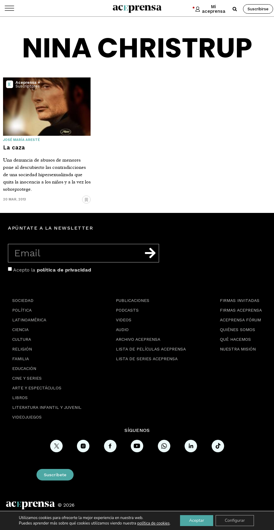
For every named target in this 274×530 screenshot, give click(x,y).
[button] (235, 9)
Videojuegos (27, 417)
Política (22, 310)
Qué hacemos (235, 339)
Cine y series (27, 378)
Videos (123, 319)
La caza (14, 147)
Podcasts (127, 310)
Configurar (235, 520)
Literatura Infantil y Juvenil (47, 407)
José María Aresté (21, 140)
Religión (22, 349)
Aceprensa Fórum (240, 319)
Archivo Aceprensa (138, 339)
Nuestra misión (238, 349)
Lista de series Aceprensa (147, 358)
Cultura (21, 339)
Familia (20, 358)
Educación (24, 368)
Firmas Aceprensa (241, 310)
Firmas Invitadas (239, 300)
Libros (20, 397)
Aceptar (196, 520)
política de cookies (153, 523)
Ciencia (20, 329)
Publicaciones (132, 300)
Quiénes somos (237, 329)
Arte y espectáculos (36, 387)
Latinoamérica (29, 319)
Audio (122, 329)
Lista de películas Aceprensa (151, 349)
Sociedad (22, 300)
